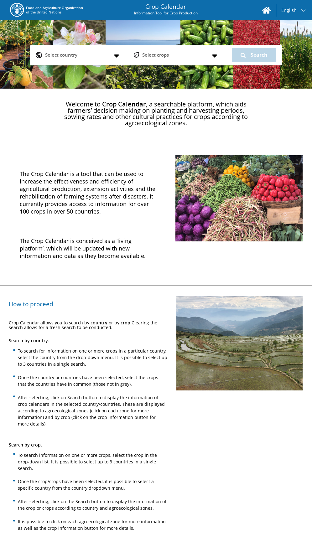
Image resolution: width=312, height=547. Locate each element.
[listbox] (293, 10)
